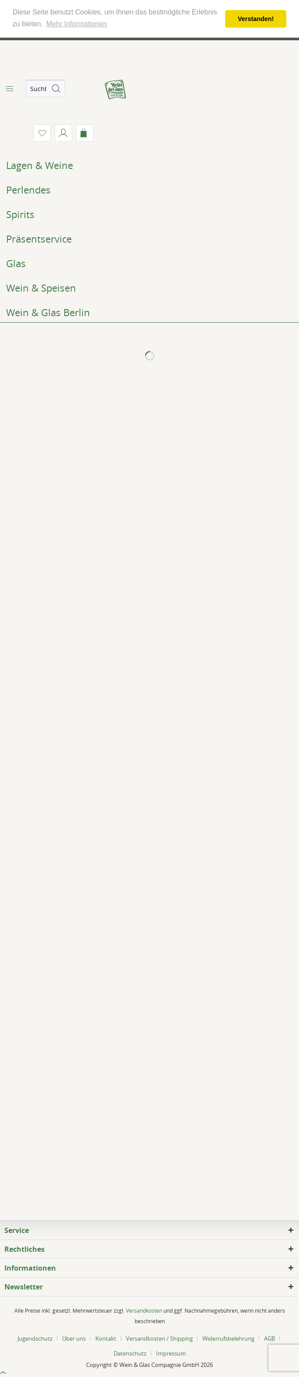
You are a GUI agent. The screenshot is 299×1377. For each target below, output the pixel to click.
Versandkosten (144, 1310)
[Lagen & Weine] (149, 165)
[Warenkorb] (85, 133)
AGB (269, 1338)
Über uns (74, 1338)
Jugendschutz (34, 1338)
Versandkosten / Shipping (159, 1338)
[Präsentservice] (149, 239)
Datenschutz (130, 1353)
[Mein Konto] (63, 133)
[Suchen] (56, 88)
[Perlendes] (149, 190)
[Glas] (149, 263)
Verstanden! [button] (256, 18)
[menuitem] (8, 88)
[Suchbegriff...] (45, 88)
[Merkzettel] (42, 133)
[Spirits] (149, 214)
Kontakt (105, 1338)
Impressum (171, 1353)
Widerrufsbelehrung (228, 1338)
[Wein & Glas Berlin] (149, 312)
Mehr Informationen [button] (76, 24)
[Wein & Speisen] (149, 288)
